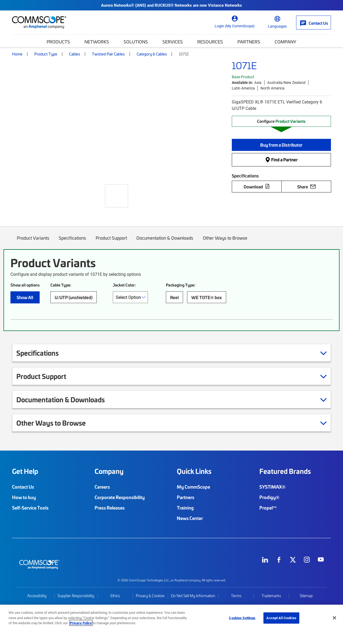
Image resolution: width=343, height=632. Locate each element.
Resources (210, 41)
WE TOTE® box (206, 297)
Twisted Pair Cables (108, 54)
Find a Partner (281, 160)
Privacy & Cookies (150, 595)
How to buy (24, 497)
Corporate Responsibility (120, 497)
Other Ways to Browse (225, 242)
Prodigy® (269, 497)
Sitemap (306, 595)
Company (285, 41)
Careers (102, 486)
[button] (281, 145)
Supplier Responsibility (76, 595)
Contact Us (23, 486)
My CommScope (193, 486)
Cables (74, 54)
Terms (236, 595)
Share (306, 186)
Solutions (136, 41)
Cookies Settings (242, 617)
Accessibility (37, 595)
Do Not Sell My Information (193, 595)
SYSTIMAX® (272, 486)
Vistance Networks (225, 5)
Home (17, 54)
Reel (174, 297)
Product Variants (33, 242)
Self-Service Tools (30, 507)
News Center (190, 518)
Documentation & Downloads (165, 242)
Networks (96, 41)
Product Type (45, 54)
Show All (25, 297)
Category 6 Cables (152, 54)
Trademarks (271, 595)
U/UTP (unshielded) (73, 297)
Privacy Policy (81, 622)
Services (172, 41)
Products (58, 41)
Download (257, 186)
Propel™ (268, 507)
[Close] (334, 618)
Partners (248, 41)
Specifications (72, 242)
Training (185, 507)
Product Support (111, 242)
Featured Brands (285, 471)
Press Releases (110, 507)
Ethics (115, 595)
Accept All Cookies (281, 617)
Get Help (25, 471)
